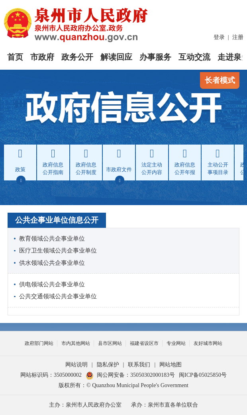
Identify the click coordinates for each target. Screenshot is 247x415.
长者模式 (220, 80)
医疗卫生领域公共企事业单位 (58, 250)
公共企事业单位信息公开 (56, 220)
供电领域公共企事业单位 (52, 284)
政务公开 (77, 57)
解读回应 (116, 57)
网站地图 (170, 365)
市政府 (42, 57)
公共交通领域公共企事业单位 (58, 296)
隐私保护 (108, 365)
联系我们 (139, 365)
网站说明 (76, 365)
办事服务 (155, 57)
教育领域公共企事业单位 (52, 238)
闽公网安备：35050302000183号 (130, 375)
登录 (219, 37)
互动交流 (194, 57)
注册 (237, 37)
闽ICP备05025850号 (203, 375)
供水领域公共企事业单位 (52, 262)
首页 (15, 57)
